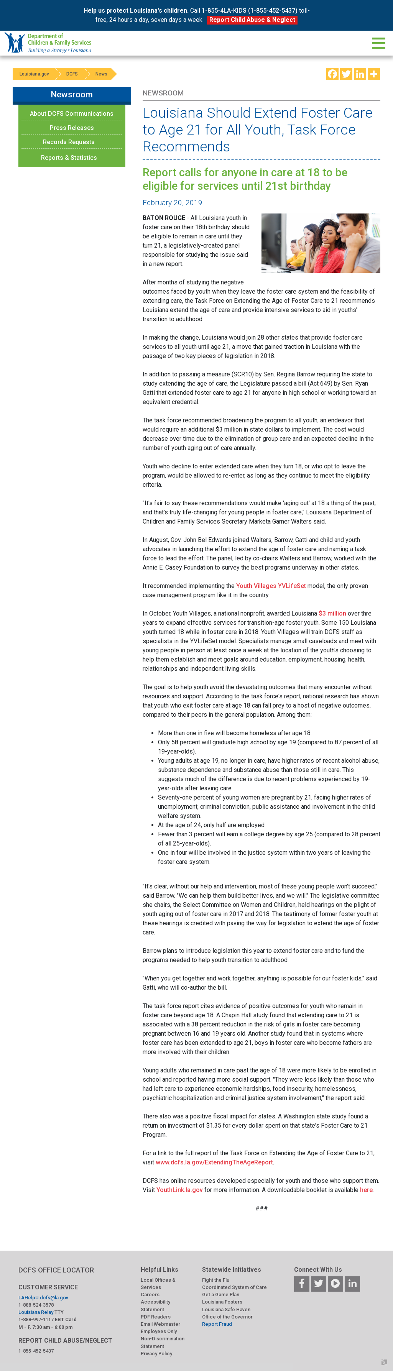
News (106, 74)
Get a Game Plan (220, 1294)
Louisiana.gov (35, 74)
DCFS (75, 74)
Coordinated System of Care (234, 1287)
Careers (150, 1294)
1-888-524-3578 (36, 1305)
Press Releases (72, 127)
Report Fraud (217, 1324)
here (366, 1190)
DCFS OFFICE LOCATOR (56, 1270)
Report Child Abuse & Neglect (252, 19)
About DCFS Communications (71, 113)
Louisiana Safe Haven (226, 1309)
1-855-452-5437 (36, 1351)
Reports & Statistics (69, 157)
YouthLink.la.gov (179, 1190)
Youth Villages (256, 585)
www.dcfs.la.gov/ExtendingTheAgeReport (214, 1162)
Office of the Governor (227, 1317)
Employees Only (159, 1331)
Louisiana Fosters (222, 1302)
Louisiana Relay (35, 1312)
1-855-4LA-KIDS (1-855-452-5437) (250, 10)
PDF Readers (156, 1317)
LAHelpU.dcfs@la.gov (43, 1297)
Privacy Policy (156, 1353)
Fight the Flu (215, 1280)
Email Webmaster (160, 1324)
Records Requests (69, 142)
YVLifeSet (292, 585)
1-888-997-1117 (36, 1319)
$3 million (332, 613)
